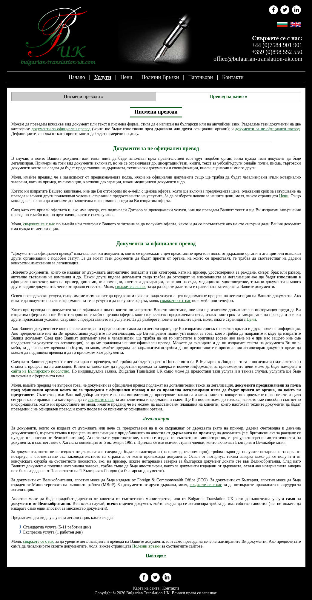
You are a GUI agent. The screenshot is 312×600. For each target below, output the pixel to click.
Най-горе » (156, 555)
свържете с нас (101, 399)
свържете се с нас (39, 224)
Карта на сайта (146, 588)
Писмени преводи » (84, 96)
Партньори (200, 77)
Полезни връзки (160, 77)
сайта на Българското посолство (40, 371)
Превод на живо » (228, 96)
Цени (126, 77)
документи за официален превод (61, 129)
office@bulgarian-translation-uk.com (257, 58)
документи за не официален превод (267, 129)
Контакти (233, 77)
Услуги (102, 77)
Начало (76, 77)
